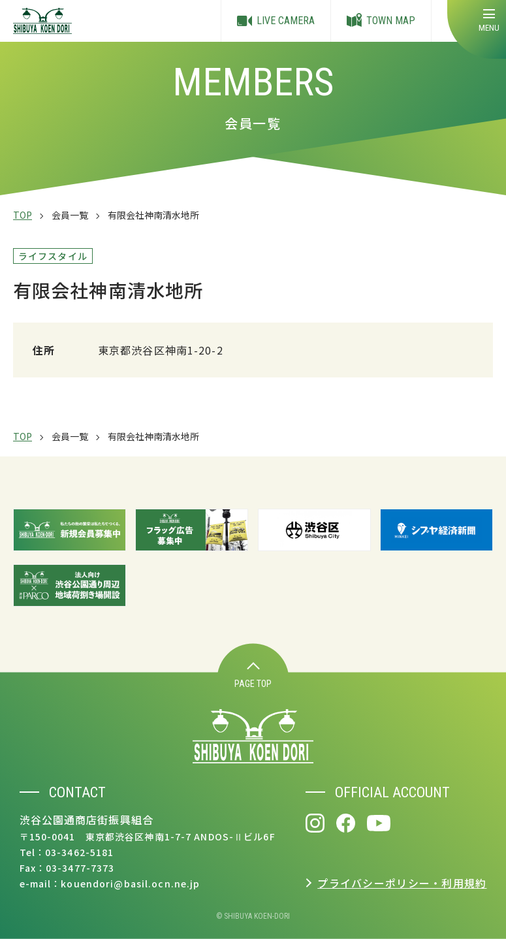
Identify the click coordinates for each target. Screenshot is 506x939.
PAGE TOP (253, 676)
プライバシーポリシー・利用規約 (401, 883)
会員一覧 (70, 214)
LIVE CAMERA (276, 21)
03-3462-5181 (79, 852)
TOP (22, 214)
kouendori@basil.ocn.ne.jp (130, 883)
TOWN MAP (381, 21)
